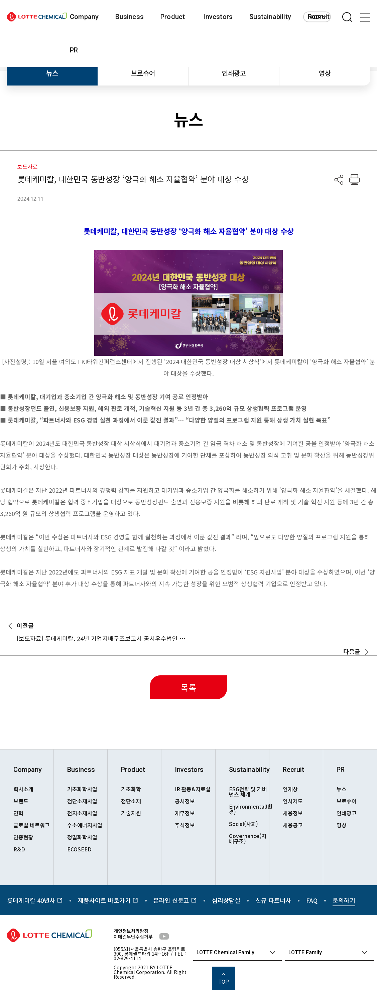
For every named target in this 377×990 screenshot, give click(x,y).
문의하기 (344, 900)
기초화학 (131, 789)
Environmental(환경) (249, 809)
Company (84, 17)
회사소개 (23, 789)
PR (74, 50)
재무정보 (185, 813)
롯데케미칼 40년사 (35, 900)
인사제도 (293, 801)
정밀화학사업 (82, 837)
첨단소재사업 (82, 801)
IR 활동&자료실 (193, 789)
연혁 (18, 813)
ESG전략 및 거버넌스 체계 (248, 791)
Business (129, 17)
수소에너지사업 (84, 825)
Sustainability (270, 17)
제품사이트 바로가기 (108, 900)
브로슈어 (143, 73)
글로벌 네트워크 (31, 825)
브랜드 (20, 801)
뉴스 (52, 73)
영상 (325, 73)
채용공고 (293, 825)
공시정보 (185, 801)
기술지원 (131, 813)
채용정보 (293, 813)
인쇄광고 (234, 73)
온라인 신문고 (175, 900)
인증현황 (23, 837)
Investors (218, 17)
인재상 (290, 789)
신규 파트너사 (273, 900)
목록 (188, 687)
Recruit (293, 769)
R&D (19, 849)
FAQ (312, 900)
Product (172, 17)
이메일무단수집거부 (133, 936)
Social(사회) (243, 823)
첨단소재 (131, 801)
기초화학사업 (82, 789)
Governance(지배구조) (247, 838)
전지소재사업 (82, 813)
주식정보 (185, 825)
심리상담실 (226, 900)
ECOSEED (79, 849)
